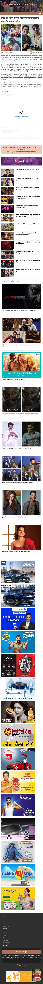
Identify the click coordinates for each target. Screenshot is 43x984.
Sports (4, 935)
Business (4, 923)
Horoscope (5, 928)
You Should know (6, 942)
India (3, 919)
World (3, 921)
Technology (5, 940)
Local (3, 916)
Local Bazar (5, 945)
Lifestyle (4, 938)
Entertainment (5, 926)
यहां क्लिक (20, 149)
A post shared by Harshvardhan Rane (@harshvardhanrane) (21, 135)
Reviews (4, 933)
